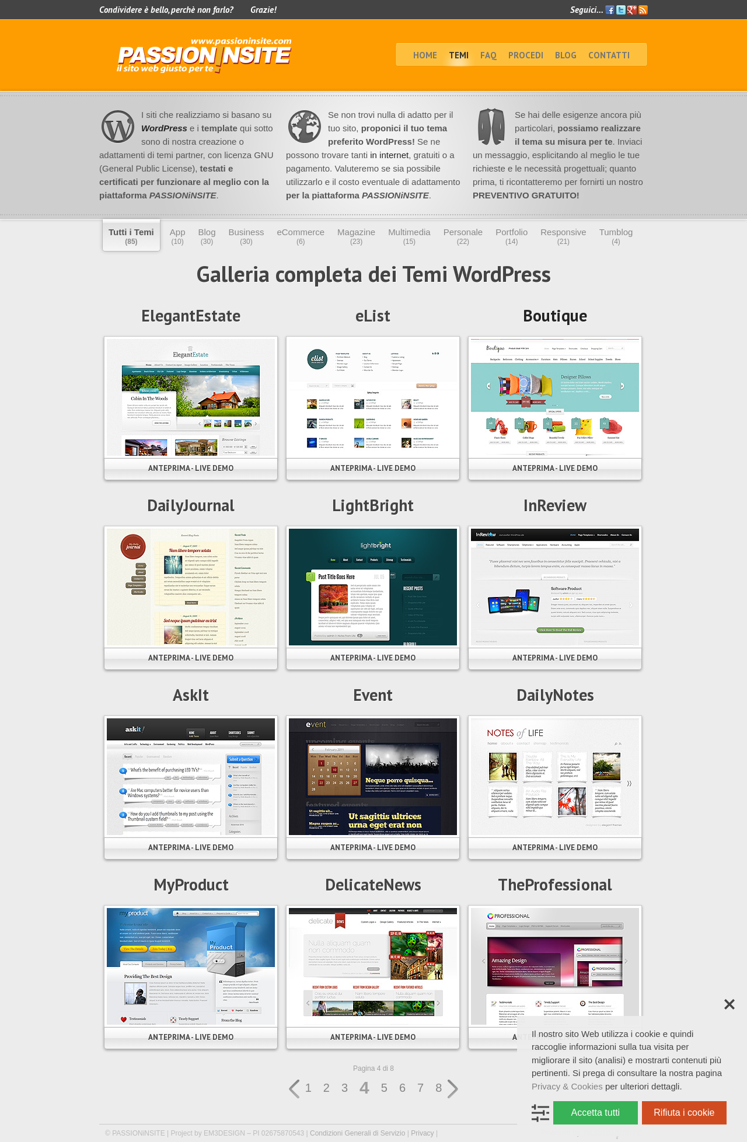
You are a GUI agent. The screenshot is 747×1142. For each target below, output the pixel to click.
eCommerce (300, 236)
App (178, 236)
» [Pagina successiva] (453, 1089)
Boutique (555, 315)
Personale (463, 236)
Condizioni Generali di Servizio (357, 1133)
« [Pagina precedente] (293, 1089)
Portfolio (511, 236)
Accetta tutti (595, 1112)
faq (488, 55)
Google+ (632, 10)
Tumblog (616, 236)
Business (246, 236)
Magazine (356, 236)
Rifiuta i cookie (684, 1112)
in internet (388, 155)
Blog (206, 236)
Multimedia (409, 236)
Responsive (563, 236)
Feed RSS (643, 10)
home (425, 55)
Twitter (621, 10)
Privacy (422, 1133)
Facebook (610, 10)
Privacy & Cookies (567, 1086)
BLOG (566, 55)
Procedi (525, 55)
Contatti (609, 55)
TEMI (459, 55)
